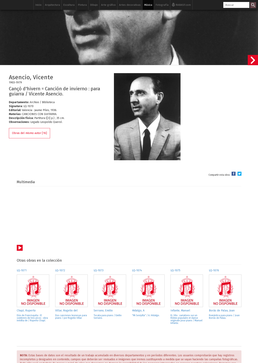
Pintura (82, 5)
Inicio (38, 5)
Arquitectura (52, 5)
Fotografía (162, 5)
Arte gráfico (108, 5)
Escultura (69, 5)
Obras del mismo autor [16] (29, 133)
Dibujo (94, 5)
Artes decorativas (130, 5)
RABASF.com (181, 5)
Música (148, 5)
